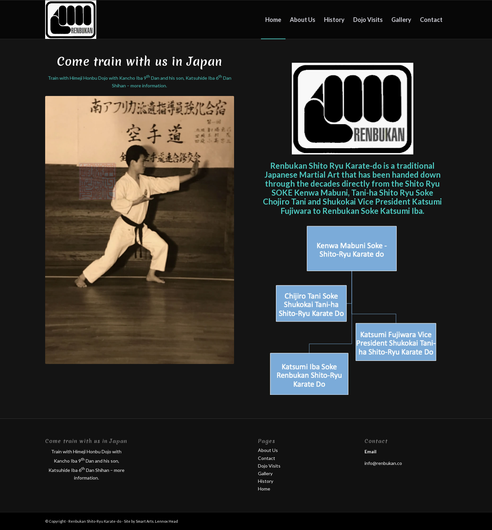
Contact (266, 458)
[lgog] (70, 19)
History (265, 481)
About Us (268, 450)
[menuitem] (273, 19)
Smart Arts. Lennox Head (157, 521)
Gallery (265, 473)
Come (139, 61)
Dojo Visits (269, 466)
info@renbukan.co (383, 463)
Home (264, 488)
